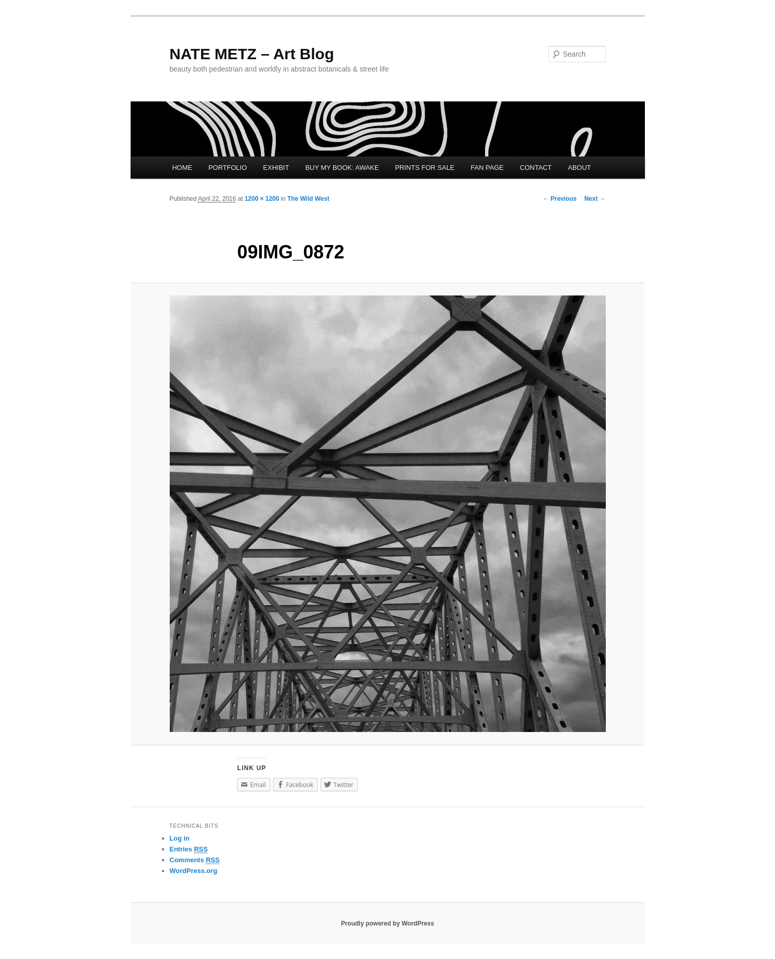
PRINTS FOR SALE (425, 167)
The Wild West (308, 198)
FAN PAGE (487, 167)
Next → (594, 198)
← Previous (559, 198)
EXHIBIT (276, 167)
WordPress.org (194, 871)
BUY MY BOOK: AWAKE (342, 167)
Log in (180, 838)
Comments (195, 860)
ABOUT (579, 167)
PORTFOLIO (227, 167)
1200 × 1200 (262, 198)
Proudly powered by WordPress (387, 923)
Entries (189, 849)
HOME (182, 167)
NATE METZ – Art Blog (252, 53)
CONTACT (536, 167)
